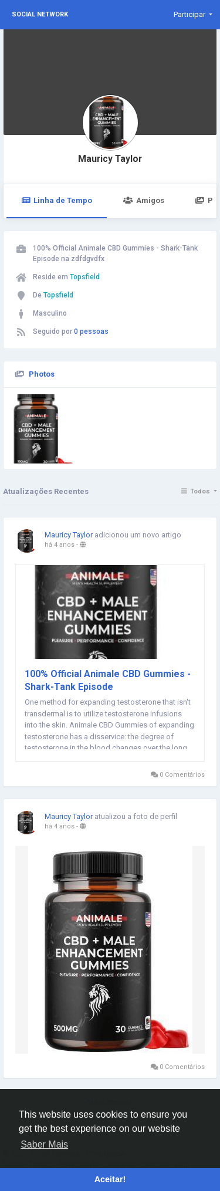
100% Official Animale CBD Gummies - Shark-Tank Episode (108, 680)
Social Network (40, 14)
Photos (42, 374)
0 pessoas (91, 331)
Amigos (143, 200)
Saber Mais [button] (44, 1144)
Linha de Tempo (56, 200)
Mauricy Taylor (110, 159)
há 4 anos (60, 545)
